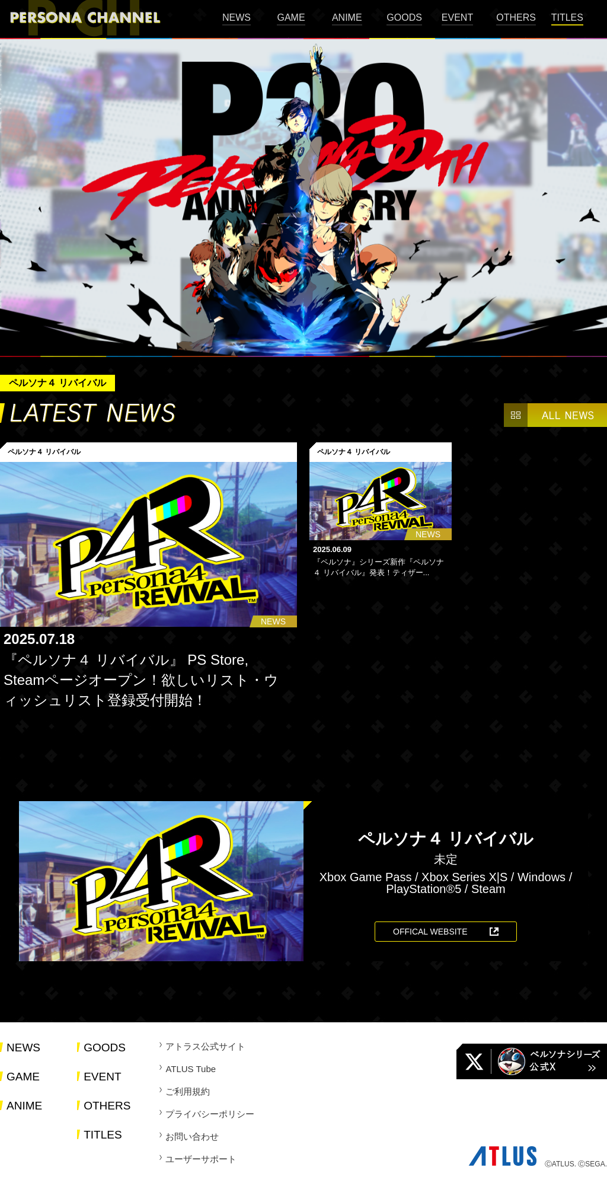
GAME (291, 17)
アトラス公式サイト (205, 1046)
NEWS (236, 17)
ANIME (347, 17)
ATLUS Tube (190, 1069)
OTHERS (516, 17)
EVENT (457, 17)
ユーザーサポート (201, 1159)
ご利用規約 (187, 1091)
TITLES (567, 17)
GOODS (404, 17)
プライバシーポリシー (209, 1114)
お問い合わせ (192, 1136)
